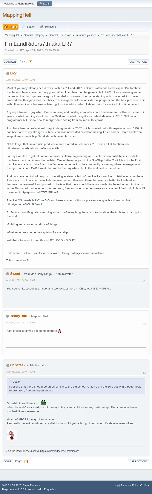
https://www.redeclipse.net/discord (59, 451)
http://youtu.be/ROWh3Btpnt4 (39, 192)
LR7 (13, 73)
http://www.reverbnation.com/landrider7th (33, 148)
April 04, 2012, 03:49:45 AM (20, 80)
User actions (138, 62)
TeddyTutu (18, 316)
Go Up (8, 461)
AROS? (23, 419)
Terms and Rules (129, 485)
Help (116, 485)
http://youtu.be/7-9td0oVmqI (24, 204)
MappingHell (17, 15)
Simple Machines (31, 485)
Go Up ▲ (145, 485)
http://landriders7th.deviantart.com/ (54, 136)
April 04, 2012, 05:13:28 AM (20, 322)
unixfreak (17, 365)
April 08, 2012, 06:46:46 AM (20, 371)
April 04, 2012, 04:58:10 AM (20, 280)
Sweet (15, 274)
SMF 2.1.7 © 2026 (11, 485)
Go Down (10, 62)
